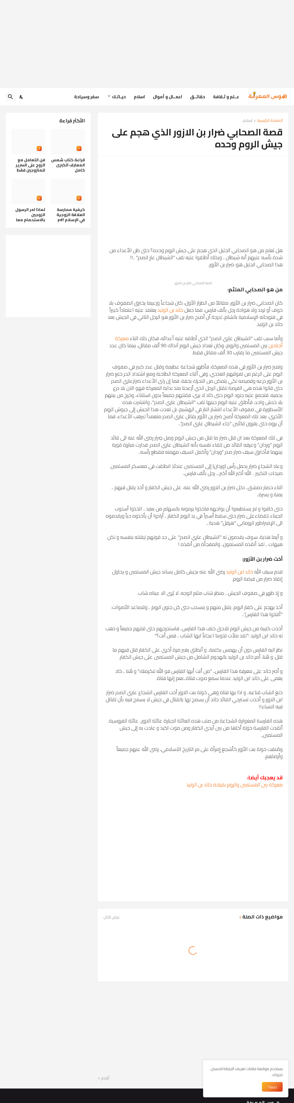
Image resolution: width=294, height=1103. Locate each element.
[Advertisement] (147, 44)
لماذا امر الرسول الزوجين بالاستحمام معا (30, 215)
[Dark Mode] (21, 97)
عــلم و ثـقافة (226, 97)
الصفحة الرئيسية (270, 120)
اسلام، (247, 120)
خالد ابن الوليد (239, 571)
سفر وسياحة (86, 97)
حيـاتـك (119, 97)
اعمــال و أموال (167, 97)
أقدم (105, 1078)
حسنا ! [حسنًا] (272, 1087)
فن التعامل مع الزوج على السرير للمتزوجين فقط (30, 165)
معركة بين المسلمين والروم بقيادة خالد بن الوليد (234, 784)
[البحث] (10, 97)
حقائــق (197, 97)
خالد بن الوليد (170, 310)
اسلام (139, 97)
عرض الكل (111, 917)
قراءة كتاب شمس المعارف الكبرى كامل (68, 165)
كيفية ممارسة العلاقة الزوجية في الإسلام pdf (71, 215)
